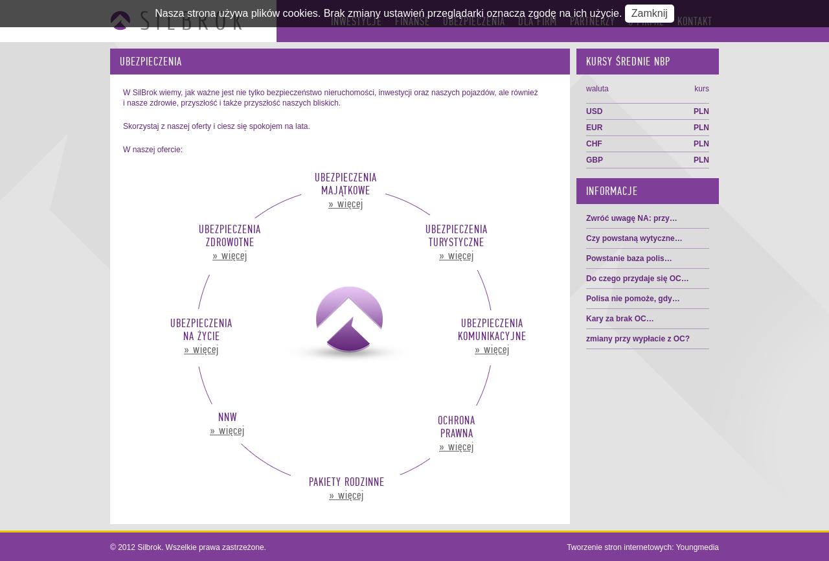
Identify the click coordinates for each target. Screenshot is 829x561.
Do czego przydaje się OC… (637, 278)
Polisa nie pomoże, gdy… (633, 298)
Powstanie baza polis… (629, 258)
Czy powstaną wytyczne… (634, 238)
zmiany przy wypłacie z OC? (638, 338)
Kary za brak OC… (620, 318)
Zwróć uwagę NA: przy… (631, 218)
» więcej (345, 203)
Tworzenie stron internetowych (619, 547)
